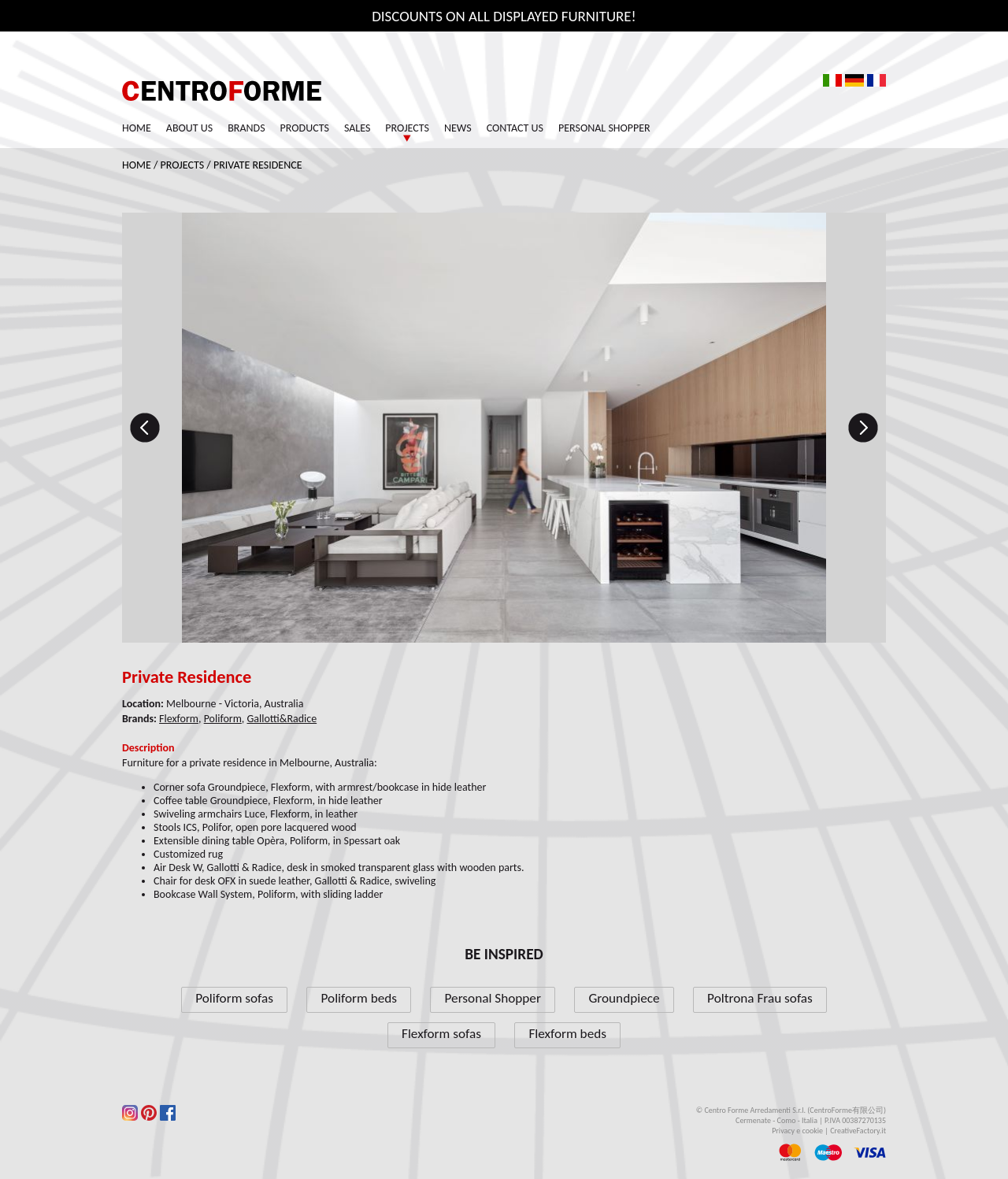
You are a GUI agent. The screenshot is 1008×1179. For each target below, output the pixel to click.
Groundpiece (623, 998)
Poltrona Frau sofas (760, 998)
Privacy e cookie (797, 1130)
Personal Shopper (604, 128)
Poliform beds (359, 998)
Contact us (515, 128)
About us (189, 128)
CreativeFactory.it (858, 1130)
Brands (246, 128)
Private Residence (257, 165)
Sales (357, 128)
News (458, 128)
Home (136, 128)
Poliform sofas (234, 998)
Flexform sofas (441, 1033)
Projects (407, 128)
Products (304, 128)
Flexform (178, 718)
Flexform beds (567, 1033)
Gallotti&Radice (282, 718)
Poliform (223, 718)
